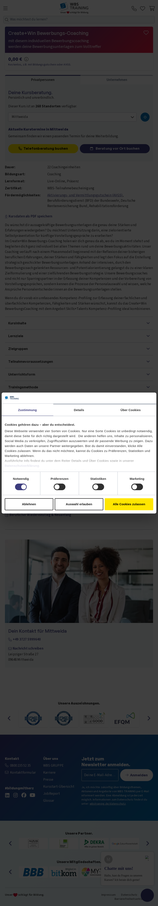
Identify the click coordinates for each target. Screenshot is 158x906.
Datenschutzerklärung (22, 465)
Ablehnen (29, 504)
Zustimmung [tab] (27, 410)
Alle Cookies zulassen (129, 504)
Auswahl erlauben (79, 504)
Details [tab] (79, 410)
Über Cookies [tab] (131, 410)
